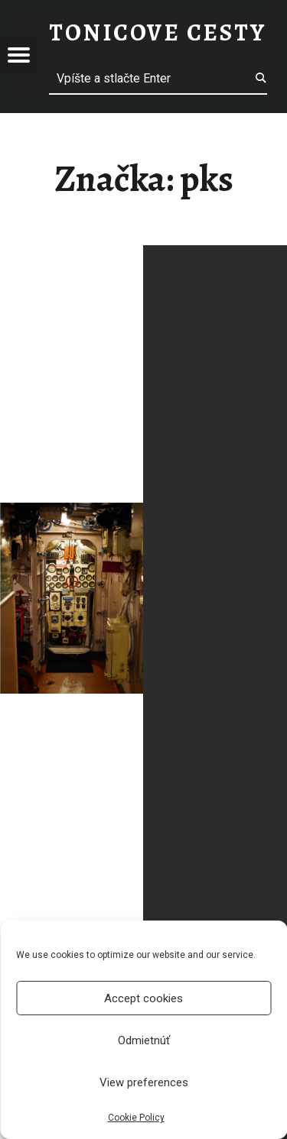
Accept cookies (143, 998)
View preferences (143, 1082)
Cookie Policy (136, 1117)
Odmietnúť (144, 1040)
